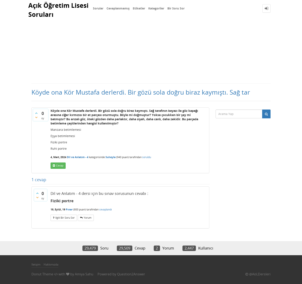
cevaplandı (105, 209)
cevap (59, 165)
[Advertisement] (151, 51)
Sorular (98, 8)
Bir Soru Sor (176, 8)
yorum (87, 217)
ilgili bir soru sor (65, 217)
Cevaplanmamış (118, 8)
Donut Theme (42, 274)
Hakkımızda (51, 264)
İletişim (35, 264)
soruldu (146, 157)
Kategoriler (156, 8)
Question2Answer (131, 274)
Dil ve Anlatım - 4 (77, 157)
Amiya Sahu (84, 274)
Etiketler (139, 8)
